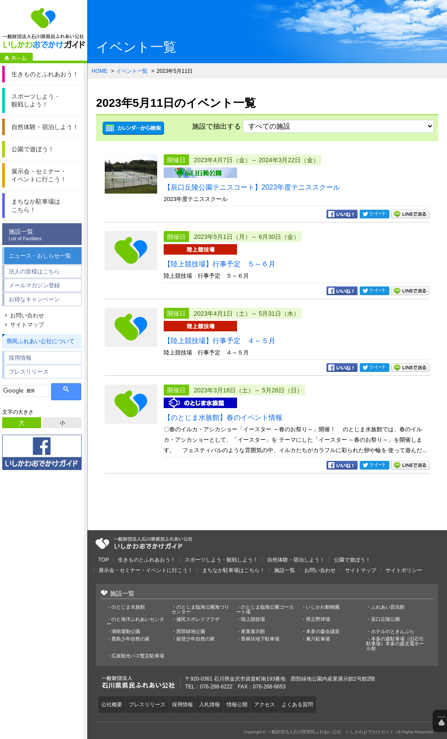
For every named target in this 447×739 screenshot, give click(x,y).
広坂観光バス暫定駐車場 (137, 656)
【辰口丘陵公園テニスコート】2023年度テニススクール (252, 187)
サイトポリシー (403, 570)
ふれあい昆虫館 (388, 607)
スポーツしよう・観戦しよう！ (221, 559)
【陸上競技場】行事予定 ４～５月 (219, 340)
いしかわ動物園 (323, 607)
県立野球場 (318, 619)
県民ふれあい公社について (41, 341)
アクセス (279, 703)
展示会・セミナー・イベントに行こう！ (146, 570)
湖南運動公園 (125, 631)
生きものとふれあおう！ (146, 559)
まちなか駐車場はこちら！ (233, 570)
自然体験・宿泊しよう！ (296, 559)
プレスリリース (28, 371)
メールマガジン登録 (34, 285)
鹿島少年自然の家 (130, 639)
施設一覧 (44, 235)
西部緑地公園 (190, 631)
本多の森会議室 (323, 631)
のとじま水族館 (128, 607)
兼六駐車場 (318, 639)
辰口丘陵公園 (385, 619)
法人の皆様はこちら (34, 271)
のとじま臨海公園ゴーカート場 (265, 609)
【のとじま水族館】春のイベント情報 (223, 417)
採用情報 (20, 357)
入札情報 (219, 703)
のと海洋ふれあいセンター (135, 622)
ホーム (16, 58)
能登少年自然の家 (195, 639)
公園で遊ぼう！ (352, 559)
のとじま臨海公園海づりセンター (200, 609)
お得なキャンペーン (34, 299)
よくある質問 (314, 703)
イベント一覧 (132, 71)
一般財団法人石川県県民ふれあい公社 (144, 543)
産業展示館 (253, 631)
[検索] (26, 391)
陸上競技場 (253, 619)
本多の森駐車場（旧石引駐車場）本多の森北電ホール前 (395, 644)
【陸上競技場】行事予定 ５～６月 (219, 264)
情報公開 (249, 703)
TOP (103, 559)
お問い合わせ (27, 315)
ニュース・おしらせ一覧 (40, 255)
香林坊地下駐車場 (260, 639)
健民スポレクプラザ (198, 619)
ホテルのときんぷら (392, 631)
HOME (99, 71)
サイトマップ (27, 324)
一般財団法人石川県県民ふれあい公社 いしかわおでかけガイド (43, 28)
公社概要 (113, 703)
